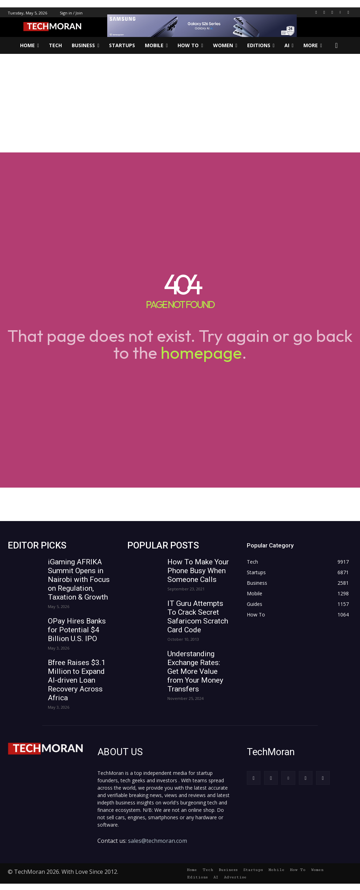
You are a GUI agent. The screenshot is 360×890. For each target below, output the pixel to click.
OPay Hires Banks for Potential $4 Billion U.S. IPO (77, 630)
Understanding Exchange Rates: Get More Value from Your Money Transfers (195, 671)
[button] (336, 45)
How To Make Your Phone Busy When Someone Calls (198, 571)
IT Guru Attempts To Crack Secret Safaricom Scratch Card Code (197, 616)
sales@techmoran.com (157, 840)
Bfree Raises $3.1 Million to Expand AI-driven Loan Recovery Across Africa (76, 680)
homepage (201, 352)
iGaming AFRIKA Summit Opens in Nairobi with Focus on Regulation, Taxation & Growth (79, 579)
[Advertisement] (180, 103)
